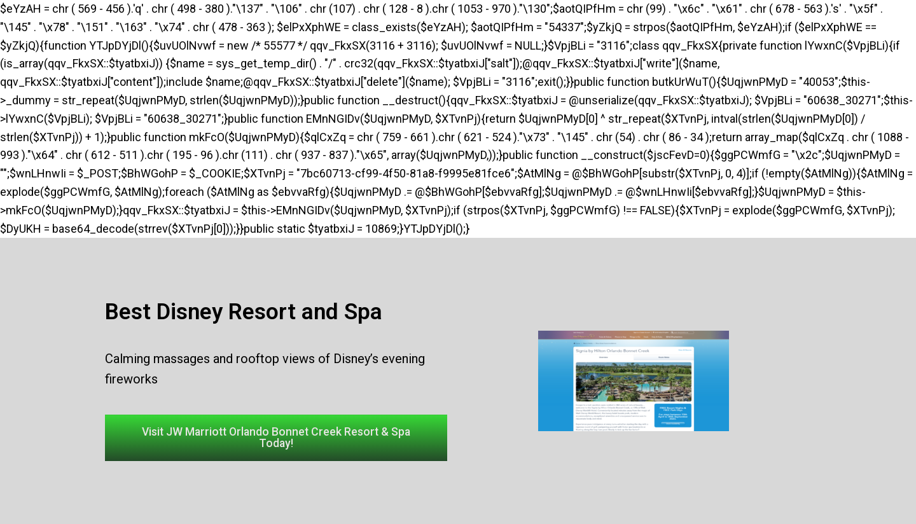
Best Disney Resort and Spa (243, 311)
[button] (276, 438)
